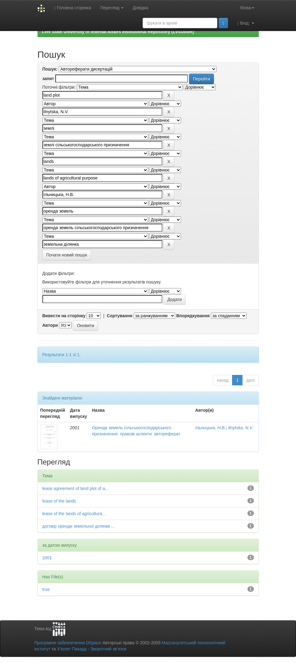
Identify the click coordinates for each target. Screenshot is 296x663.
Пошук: (50, 69)
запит (48, 78)
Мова (247, 7)
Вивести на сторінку (64, 315)
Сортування (119, 315)
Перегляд (112, 7)
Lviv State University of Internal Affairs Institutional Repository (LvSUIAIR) (118, 31)
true (46, 589)
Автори (50, 325)
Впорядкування (193, 315)
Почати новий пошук (66, 254)
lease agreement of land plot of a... (75, 488)
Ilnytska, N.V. (240, 427)
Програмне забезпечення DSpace (67, 642)
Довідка (140, 7)
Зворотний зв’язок (108, 648)
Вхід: (245, 23)
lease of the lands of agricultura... (74, 513)
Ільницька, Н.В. (210, 427)
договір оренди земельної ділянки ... (78, 526)
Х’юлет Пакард (71, 648)
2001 (47, 557)
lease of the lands (59, 501)
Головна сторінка (72, 7)
